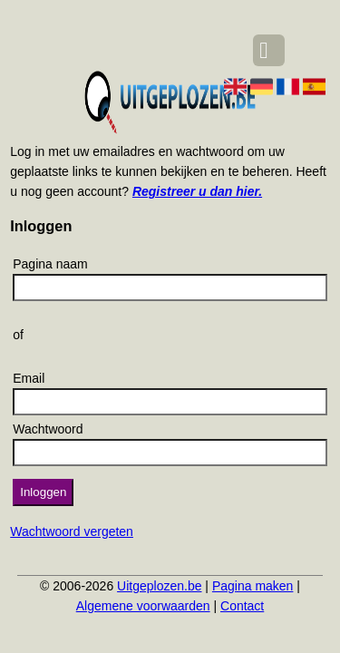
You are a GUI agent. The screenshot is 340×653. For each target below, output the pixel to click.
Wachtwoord (48, 429)
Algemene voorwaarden (143, 606)
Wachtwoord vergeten (71, 531)
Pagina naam (50, 264)
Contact (242, 606)
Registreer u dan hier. (197, 191)
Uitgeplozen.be (159, 586)
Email (28, 378)
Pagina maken (253, 586)
